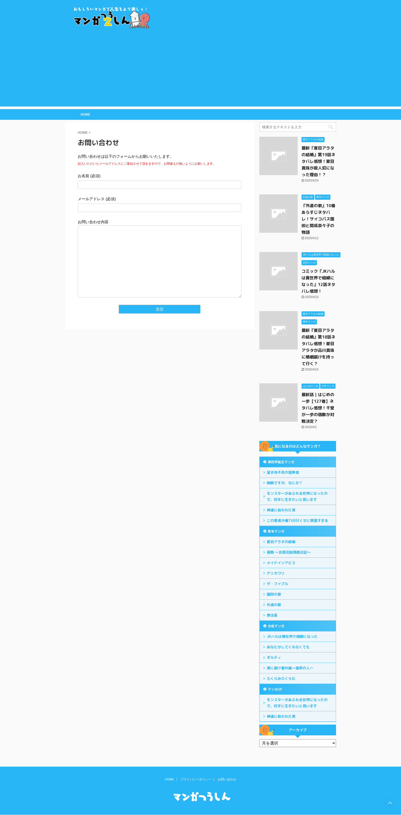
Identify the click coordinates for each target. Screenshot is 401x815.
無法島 (272, 615)
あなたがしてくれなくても (288, 646)
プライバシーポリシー (196, 779)
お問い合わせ (227, 779)
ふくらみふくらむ (281, 678)
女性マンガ (276, 626)
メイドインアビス (281, 562)
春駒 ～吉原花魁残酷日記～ (289, 552)
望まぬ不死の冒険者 (283, 472)
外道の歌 (274, 604)
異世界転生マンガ (281, 462)
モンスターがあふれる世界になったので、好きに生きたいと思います (297, 496)
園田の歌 (274, 594)
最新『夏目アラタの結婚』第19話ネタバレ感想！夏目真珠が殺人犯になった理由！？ (318, 161)
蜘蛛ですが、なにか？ (285, 482)
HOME (85, 114)
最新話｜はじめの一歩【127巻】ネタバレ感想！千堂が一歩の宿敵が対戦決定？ (318, 408)
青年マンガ (276, 531)
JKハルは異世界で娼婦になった (292, 636)
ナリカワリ (276, 573)
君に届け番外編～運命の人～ (290, 667)
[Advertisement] (200, 71)
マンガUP (275, 689)
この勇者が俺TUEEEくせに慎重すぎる (297, 520)
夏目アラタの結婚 (281, 541)
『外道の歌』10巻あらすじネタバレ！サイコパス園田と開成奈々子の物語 (318, 219)
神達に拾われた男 (281, 509)
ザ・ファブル (277, 583)
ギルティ (274, 657)
